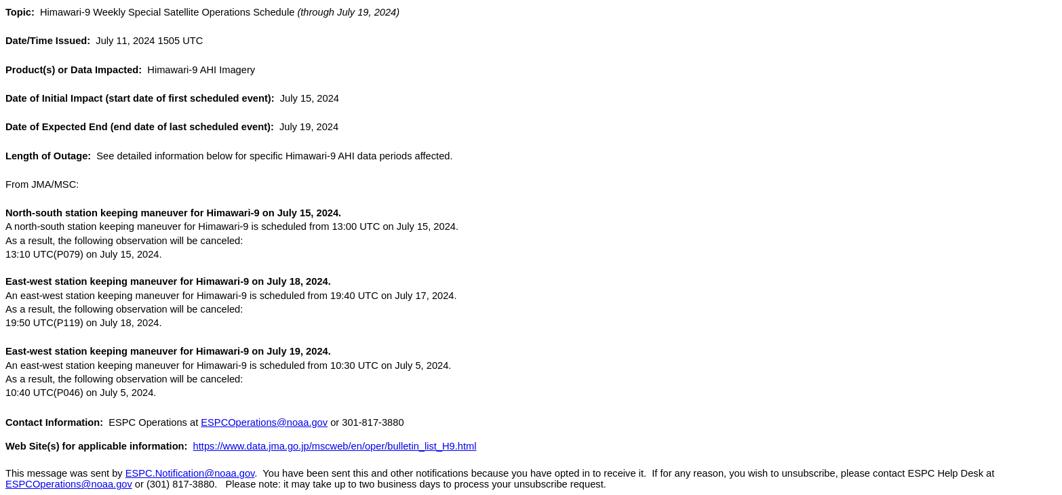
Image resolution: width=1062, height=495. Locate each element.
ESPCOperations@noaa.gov (264, 422)
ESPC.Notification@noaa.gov (190, 473)
